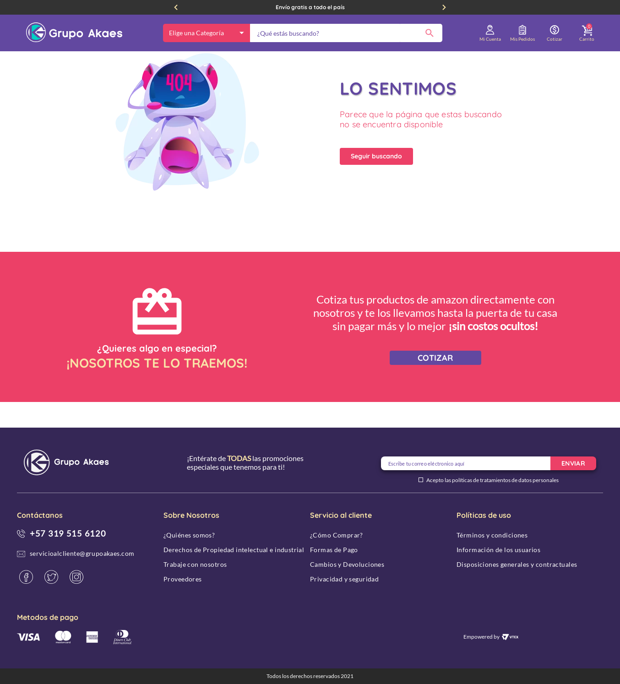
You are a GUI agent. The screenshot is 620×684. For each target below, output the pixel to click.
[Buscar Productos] (429, 33)
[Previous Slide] (175, 7)
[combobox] (346, 33)
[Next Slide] (444, 7)
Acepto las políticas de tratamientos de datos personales (492, 480)
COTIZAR (435, 383)
